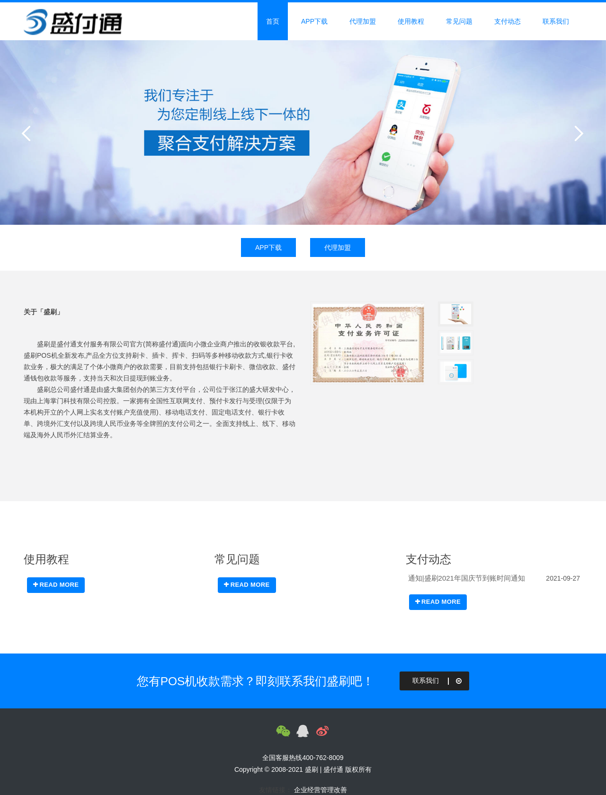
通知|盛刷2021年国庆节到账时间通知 (466, 578)
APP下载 (314, 21)
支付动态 (507, 21)
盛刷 (311, 769)
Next (577, 132)
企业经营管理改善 (320, 790)
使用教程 (411, 21)
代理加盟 (362, 21)
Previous (28, 132)
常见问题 (459, 21)
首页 (272, 21)
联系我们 (556, 21)
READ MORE (56, 584)
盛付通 (333, 769)
